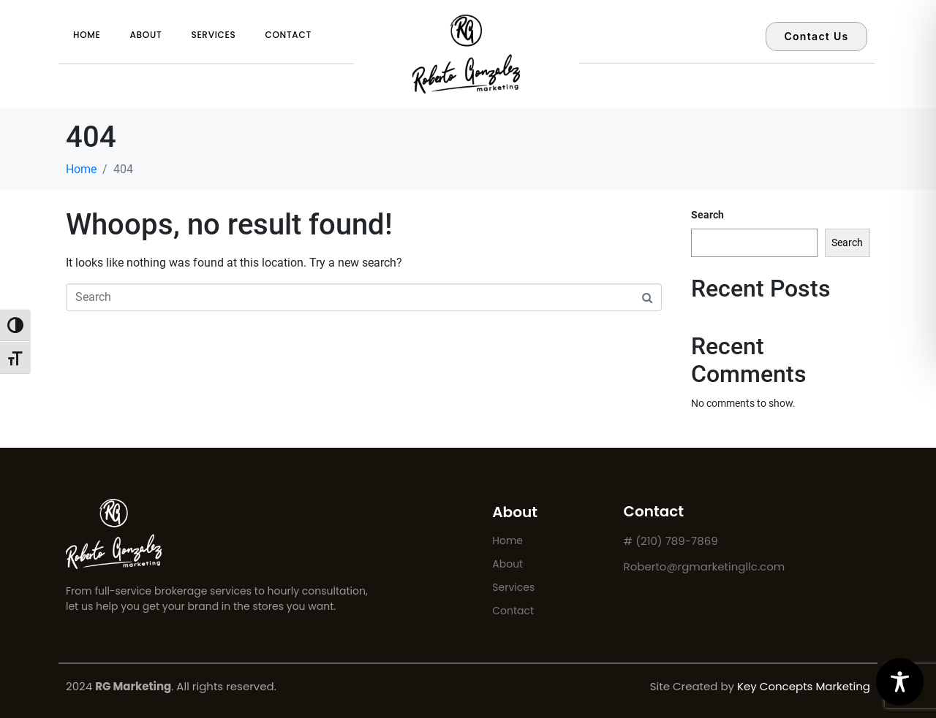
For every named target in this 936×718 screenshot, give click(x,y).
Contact (288, 34)
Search (707, 215)
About (146, 34)
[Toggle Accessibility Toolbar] (900, 682)
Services (213, 34)
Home (87, 34)
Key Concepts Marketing (803, 686)
